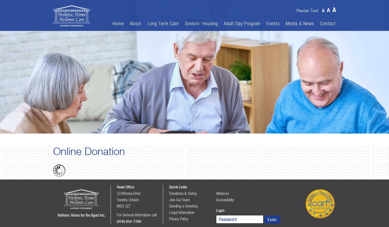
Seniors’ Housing (201, 23)
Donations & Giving (183, 193)
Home (118, 23)
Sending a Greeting (183, 206)
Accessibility (225, 200)
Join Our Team (179, 200)
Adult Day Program (242, 23)
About (136, 23)
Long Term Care (163, 23)
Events (273, 23)
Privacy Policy (178, 219)
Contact (328, 23)
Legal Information (181, 212)
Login (220, 210)
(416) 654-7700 (129, 221)
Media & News (300, 23)
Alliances (222, 193)
